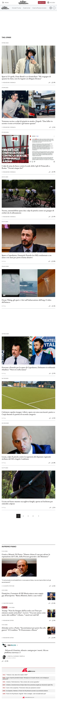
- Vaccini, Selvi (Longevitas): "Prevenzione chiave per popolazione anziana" (22, 687)
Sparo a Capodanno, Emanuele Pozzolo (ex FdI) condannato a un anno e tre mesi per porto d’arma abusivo (26, 256)
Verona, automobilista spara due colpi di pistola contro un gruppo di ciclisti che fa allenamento (28, 211)
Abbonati (42, 2)
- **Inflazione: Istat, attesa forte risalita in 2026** (15, 674)
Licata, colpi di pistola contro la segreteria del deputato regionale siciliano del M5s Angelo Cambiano (26, 457)
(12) (53, 306)
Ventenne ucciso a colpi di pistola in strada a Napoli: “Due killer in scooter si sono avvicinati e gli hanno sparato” (27, 122)
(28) (53, 463)
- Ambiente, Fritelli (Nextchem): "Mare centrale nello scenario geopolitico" (21, 682)
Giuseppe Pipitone (8, 586)
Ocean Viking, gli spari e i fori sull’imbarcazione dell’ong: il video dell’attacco (26, 301)
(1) (53, 507)
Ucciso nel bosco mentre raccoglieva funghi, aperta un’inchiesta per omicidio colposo (27, 502)
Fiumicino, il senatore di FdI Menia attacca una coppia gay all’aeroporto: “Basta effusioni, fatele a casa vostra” (22, 594)
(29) (53, 637)
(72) (53, 216)
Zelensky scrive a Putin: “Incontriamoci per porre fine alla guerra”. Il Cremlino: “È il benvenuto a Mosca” (24, 629)
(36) (53, 603)
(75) (53, 82)
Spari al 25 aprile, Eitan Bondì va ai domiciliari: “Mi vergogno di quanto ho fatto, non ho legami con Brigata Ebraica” (26, 77)
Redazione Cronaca (8, 82)
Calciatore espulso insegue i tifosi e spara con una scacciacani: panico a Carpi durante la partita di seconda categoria (28, 413)
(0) (53, 418)
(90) (53, 261)
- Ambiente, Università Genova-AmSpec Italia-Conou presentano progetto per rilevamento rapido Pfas (28, 684)
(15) (53, 172)
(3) (53, 127)
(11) (53, 373)
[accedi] (51, 2)
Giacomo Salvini (7, 603)
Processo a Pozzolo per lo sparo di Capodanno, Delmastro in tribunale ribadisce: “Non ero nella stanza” (28, 368)
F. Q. (4, 261)
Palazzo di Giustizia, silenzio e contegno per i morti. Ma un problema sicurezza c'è (26, 651)
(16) (6, 661)
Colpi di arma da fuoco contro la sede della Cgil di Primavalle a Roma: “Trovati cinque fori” (26, 167)
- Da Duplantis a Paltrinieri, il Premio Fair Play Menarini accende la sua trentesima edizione (25, 690)
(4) (53, 586)
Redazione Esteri (8, 620)
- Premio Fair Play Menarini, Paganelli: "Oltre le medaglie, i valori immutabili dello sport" (24, 693)
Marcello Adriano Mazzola (15, 656)
